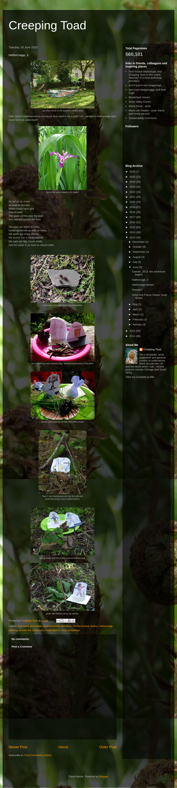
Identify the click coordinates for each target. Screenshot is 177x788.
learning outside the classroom (26, 630)
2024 (132, 181)
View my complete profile (139, 376)
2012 (132, 330)
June (136, 267)
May (135, 304)
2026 (132, 171)
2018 (132, 212)
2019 (132, 207)
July (135, 261)
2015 (132, 227)
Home (63, 747)
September (139, 251)
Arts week (23, 626)
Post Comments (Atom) (38, 755)
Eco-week (36, 626)
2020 (132, 201)
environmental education (57, 626)
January (138, 324)
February (138, 319)
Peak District (52, 630)
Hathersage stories (143, 284)
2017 (132, 217)
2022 (132, 191)
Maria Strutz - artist (140, 106)
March (137, 314)
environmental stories (85, 626)
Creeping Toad (47, 25)
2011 (132, 336)
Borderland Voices (139, 97)
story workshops (70, 630)
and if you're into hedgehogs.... (146, 85)
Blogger (103, 776)
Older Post (107, 747)
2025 (132, 176)
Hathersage (105, 626)
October (138, 246)
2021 (132, 196)
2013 (132, 237)
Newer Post (18, 747)
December (139, 241)
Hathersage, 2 (140, 279)
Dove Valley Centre (140, 101)
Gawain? (137, 289)
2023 (132, 186)
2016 (132, 222)
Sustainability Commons (142, 118)
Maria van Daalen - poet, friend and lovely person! (146, 112)
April (136, 309)
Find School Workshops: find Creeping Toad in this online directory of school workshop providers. (145, 76)
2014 (132, 232)
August (137, 256)
